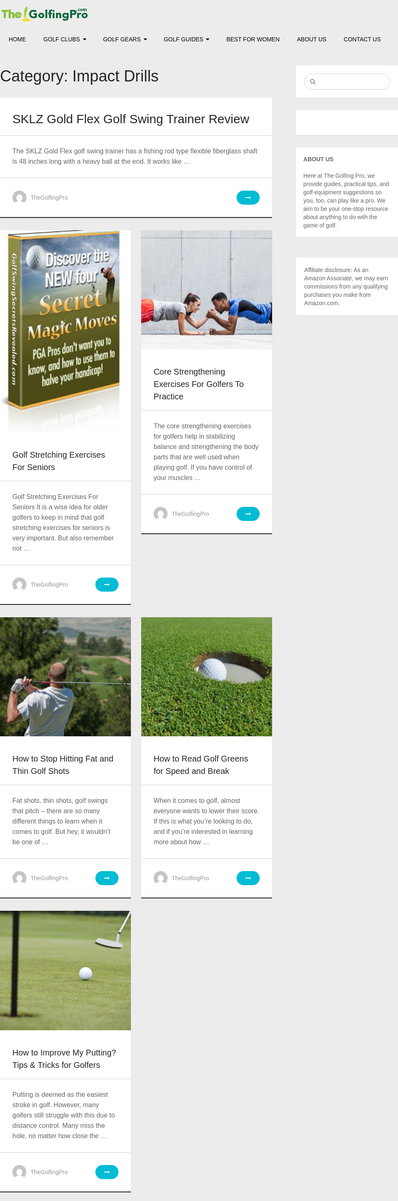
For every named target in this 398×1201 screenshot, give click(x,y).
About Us (311, 39)
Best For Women (253, 39)
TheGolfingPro (49, 197)
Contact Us (362, 39)
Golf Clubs (61, 39)
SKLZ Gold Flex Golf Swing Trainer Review (130, 119)
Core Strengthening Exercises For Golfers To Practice (199, 384)
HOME (17, 39)
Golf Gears (122, 39)
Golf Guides (184, 39)
